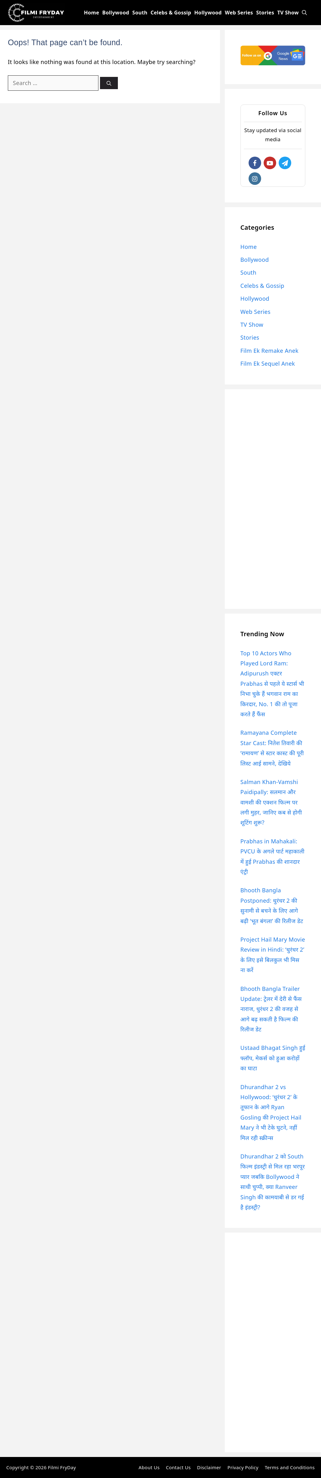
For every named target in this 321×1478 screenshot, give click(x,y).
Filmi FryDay (62, 1467)
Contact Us (178, 1467)
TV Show (288, 12)
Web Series (239, 12)
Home (91, 12)
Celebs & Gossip (170, 12)
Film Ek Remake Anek (269, 350)
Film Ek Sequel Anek (267, 363)
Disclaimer (209, 1467)
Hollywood (208, 12)
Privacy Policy (243, 1467)
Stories (265, 12)
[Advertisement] (272, 499)
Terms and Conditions (290, 1467)
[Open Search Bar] (304, 12)
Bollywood (115, 12)
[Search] (109, 83)
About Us (149, 1467)
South (139, 12)
